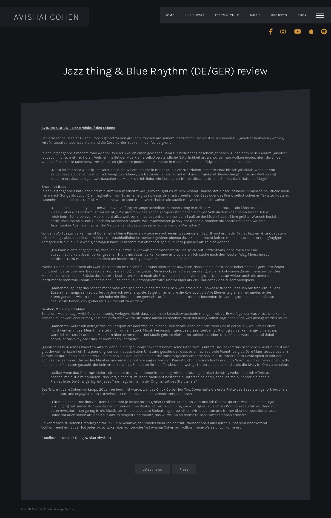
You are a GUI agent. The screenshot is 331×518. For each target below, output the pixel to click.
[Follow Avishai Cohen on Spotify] (324, 31)
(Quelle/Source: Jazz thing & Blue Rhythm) (76, 437)
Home (169, 15)
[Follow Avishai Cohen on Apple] (311, 31)
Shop (302, 15)
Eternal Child (227, 15)
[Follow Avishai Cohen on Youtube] (297, 31)
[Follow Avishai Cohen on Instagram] (283, 31)
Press (184, 469)
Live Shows (194, 15)
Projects (279, 15)
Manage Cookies (64, 509)
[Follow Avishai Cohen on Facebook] (270, 31)
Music (255, 15)
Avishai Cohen (47, 17)
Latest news (152, 469)
